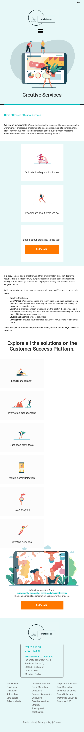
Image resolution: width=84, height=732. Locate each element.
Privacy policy (45, 722)
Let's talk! (42, 249)
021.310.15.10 (33, 647)
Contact (57, 722)
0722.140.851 (32, 650)
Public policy (29, 722)
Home (7, 115)
